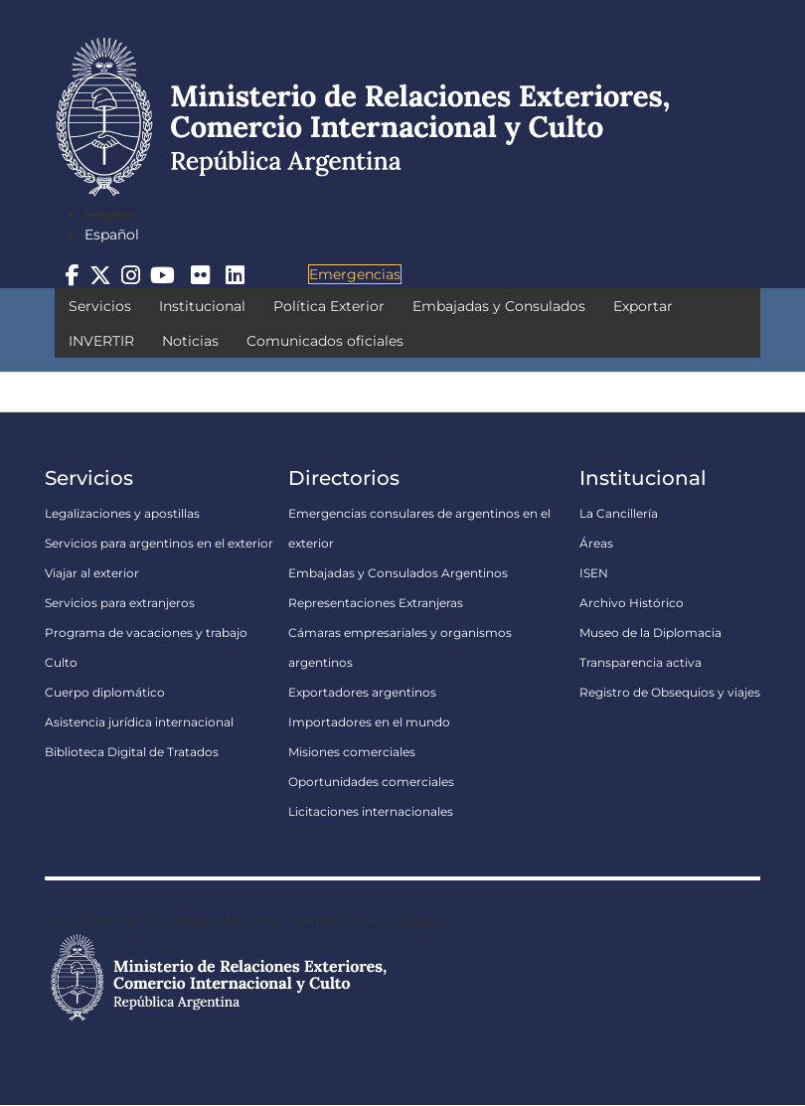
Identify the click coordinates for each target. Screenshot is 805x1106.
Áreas (596, 543)
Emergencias (355, 274)
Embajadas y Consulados (498, 306)
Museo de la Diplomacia (650, 632)
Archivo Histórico (631, 602)
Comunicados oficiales (324, 341)
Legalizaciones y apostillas (122, 513)
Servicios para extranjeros (120, 602)
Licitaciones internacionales (370, 811)
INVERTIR (101, 341)
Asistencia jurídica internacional (139, 721)
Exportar (643, 306)
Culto (61, 662)
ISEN (593, 572)
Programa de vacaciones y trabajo (146, 632)
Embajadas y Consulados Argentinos (398, 572)
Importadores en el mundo (369, 721)
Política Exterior (329, 306)
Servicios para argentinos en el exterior (159, 543)
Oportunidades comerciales (371, 781)
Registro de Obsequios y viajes (669, 692)
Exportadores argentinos (362, 692)
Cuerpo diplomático (105, 692)
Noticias (190, 341)
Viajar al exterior (92, 572)
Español (111, 234)
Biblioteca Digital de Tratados (132, 751)
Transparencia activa (640, 662)
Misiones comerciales (351, 751)
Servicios (100, 306)
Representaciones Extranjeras (375, 602)
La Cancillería (618, 513)
